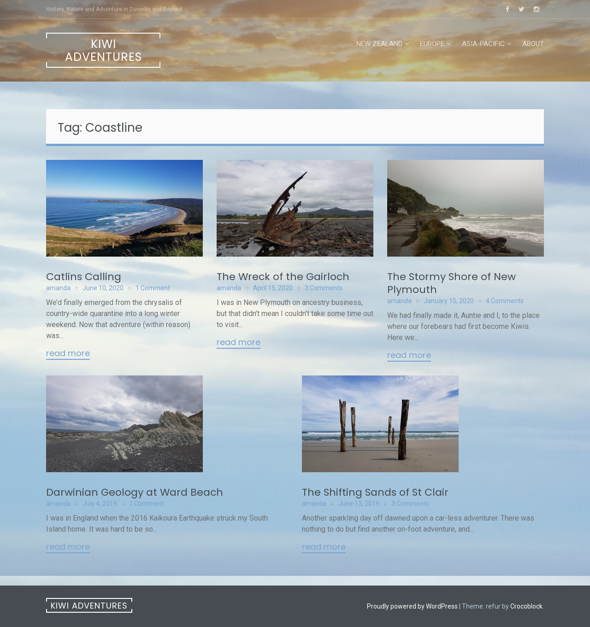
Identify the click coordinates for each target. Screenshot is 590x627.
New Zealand (379, 44)
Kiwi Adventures (103, 50)
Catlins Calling (83, 277)
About (533, 44)
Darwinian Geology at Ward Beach (134, 492)
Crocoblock (526, 606)
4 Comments (505, 301)
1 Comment (153, 288)
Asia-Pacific (483, 44)
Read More (68, 354)
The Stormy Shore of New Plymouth (451, 283)
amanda (58, 288)
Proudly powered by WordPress (412, 606)
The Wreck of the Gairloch (283, 277)
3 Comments (323, 288)
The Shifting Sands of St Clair (375, 492)
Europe (432, 44)
